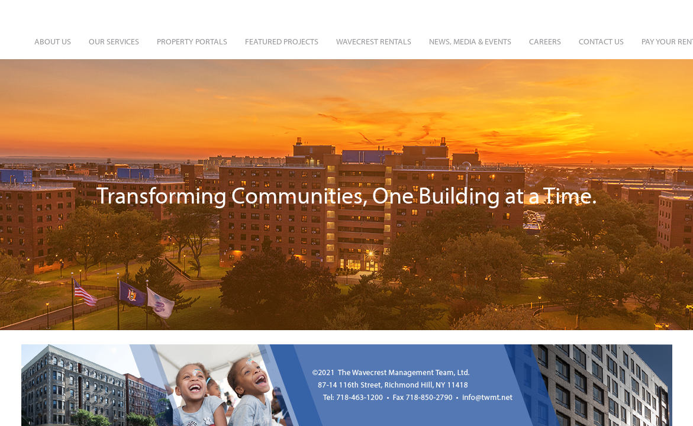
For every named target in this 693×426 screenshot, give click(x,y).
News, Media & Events (470, 41)
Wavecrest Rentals (373, 41)
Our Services (114, 41)
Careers (545, 41)
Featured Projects (281, 41)
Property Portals (192, 41)
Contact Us (601, 41)
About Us (52, 41)
